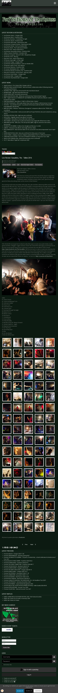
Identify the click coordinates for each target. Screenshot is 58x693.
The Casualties (38, 164)
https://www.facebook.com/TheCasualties (13, 249)
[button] (3, 547)
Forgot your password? (10, 678)
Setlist (13, 164)
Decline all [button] (29, 691)
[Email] (9, 644)
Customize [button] (38, 691)
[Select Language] (8, 154)
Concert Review (6, 164)
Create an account (9, 682)
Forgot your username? (10, 680)
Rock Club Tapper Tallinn (27, 164)
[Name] (9, 640)
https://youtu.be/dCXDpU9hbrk (44, 256)
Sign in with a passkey (29, 669)
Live (18, 164)
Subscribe (6, 647)
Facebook (21, 537)
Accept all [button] (20, 691)
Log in (29, 675)
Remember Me (8, 664)
